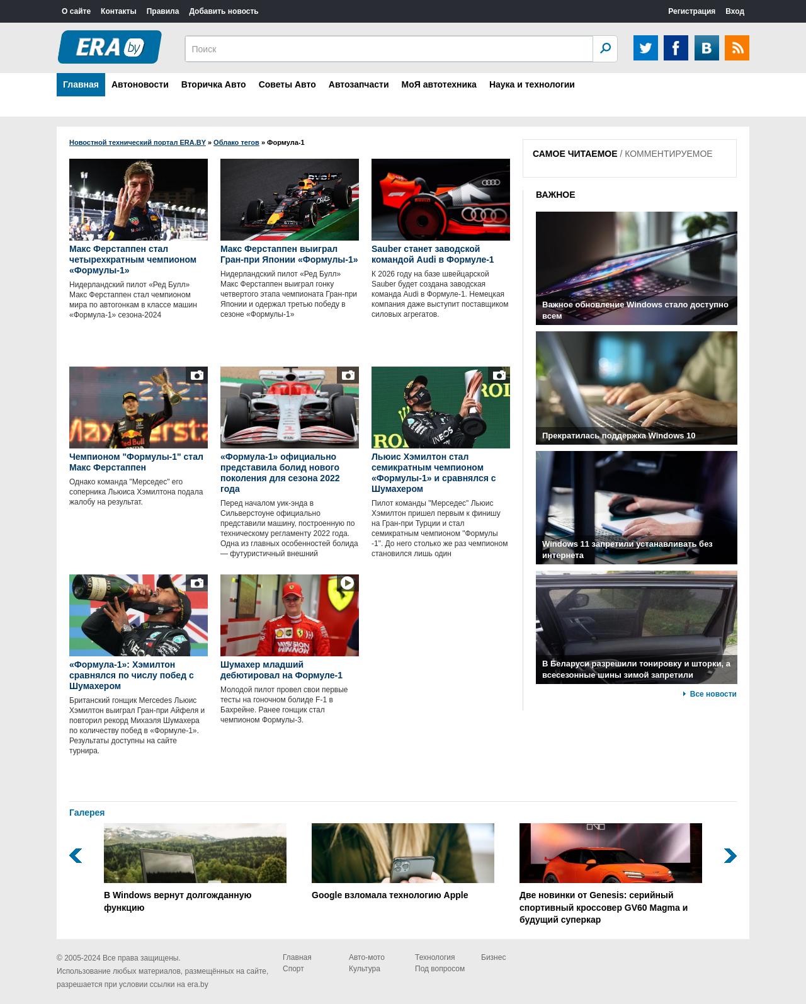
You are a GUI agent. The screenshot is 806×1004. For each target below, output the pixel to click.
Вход (734, 11)
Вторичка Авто (213, 84)
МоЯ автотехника (439, 84)
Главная (81, 84)
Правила (163, 11)
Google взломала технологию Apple (403, 861)
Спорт (293, 968)
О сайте (76, 11)
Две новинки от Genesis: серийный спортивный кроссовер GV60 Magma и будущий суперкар (610, 874)
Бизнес (493, 957)
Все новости (713, 694)
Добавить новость (223, 11)
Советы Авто (287, 84)
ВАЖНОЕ (556, 195)
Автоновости (140, 84)
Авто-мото (367, 957)
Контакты (119, 11)
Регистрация (691, 11)
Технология (435, 957)
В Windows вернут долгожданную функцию (195, 868)
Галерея (87, 812)
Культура (364, 968)
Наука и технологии (532, 84)
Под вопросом (440, 968)
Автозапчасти (359, 84)
